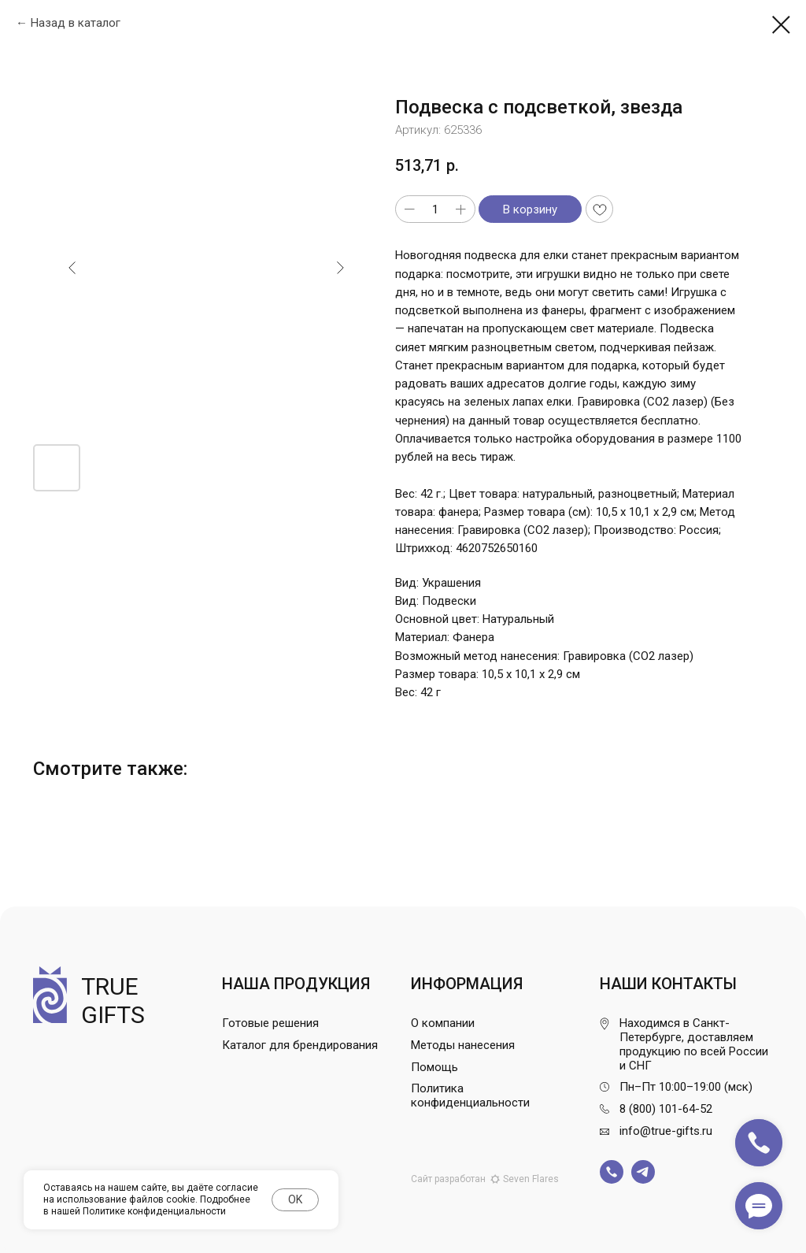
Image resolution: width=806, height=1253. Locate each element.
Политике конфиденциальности (154, 1211)
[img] (611, 1172)
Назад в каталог (75, 23)
